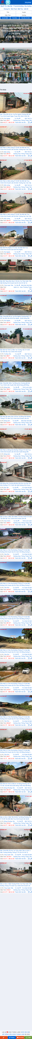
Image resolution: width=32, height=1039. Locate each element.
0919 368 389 (25, 1032)
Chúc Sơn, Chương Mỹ (17, 37)
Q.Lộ (24, 260)
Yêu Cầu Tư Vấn (25, 18)
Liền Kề (26, 9)
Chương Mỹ (3, 93)
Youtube (20, 1037)
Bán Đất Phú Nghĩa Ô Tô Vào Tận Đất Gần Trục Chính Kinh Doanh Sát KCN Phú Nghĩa (14, 248)
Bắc (28, 462)
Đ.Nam (25, 93)
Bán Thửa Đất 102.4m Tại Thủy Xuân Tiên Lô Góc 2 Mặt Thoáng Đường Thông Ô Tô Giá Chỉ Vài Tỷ (15, 851)
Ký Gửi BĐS (5, 18)
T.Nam (26, 126)
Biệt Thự (20, 9)
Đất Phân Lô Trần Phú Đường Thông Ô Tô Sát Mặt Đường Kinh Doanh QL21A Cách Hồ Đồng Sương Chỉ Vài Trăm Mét (15, 551)
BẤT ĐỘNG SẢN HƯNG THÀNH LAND (13, 1034)
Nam (27, 596)
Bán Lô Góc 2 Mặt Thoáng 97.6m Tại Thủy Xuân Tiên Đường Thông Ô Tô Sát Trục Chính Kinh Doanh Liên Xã (15, 885)
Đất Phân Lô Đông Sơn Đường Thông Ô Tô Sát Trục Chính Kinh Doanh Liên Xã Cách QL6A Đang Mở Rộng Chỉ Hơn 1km (15, 451)
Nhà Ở (2, 6)
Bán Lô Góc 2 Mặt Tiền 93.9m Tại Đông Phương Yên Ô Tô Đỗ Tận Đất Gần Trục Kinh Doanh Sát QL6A (15, 818)
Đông (27, 562)
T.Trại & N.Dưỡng (18, 6)
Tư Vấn (17, 118)
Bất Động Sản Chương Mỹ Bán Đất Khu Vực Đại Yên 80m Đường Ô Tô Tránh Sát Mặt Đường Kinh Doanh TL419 (15, 484)
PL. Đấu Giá (8, 6)
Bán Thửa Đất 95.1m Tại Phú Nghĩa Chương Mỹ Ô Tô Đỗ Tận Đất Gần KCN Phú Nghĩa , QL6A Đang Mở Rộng (15, 317)
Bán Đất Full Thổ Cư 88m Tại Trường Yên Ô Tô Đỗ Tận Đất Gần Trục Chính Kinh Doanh (15, 350)
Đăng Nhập (28, 2)
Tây (27, 260)
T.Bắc (27, 429)
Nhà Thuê (14, 9)
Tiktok (11, 1037)
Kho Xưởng (28, 6)
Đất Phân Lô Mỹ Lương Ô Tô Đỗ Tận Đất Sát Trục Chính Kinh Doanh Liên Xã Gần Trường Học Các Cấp (15, 148)
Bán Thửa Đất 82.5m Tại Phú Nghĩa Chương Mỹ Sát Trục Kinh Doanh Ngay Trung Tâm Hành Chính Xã (15, 115)
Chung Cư (7, 9)
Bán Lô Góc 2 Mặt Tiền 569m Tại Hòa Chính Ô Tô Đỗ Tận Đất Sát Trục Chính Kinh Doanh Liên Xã (16, 517)
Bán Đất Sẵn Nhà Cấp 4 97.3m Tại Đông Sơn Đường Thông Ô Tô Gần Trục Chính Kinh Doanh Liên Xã (15, 417)
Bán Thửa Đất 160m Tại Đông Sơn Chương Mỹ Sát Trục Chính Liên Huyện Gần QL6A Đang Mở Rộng (15, 384)
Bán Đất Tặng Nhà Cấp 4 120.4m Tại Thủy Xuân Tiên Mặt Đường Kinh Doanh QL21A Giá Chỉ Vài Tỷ (15, 282)
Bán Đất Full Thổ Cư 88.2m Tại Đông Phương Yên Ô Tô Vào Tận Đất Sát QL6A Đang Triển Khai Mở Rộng (15, 784)
